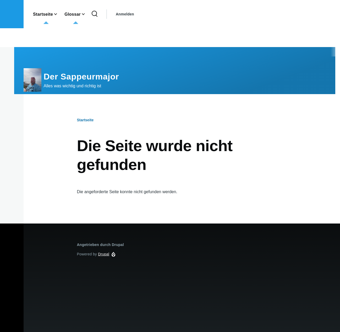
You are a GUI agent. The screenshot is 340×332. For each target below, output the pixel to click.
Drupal (103, 254)
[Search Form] (94, 14)
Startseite (85, 120)
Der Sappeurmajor (81, 76)
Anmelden (125, 14)
